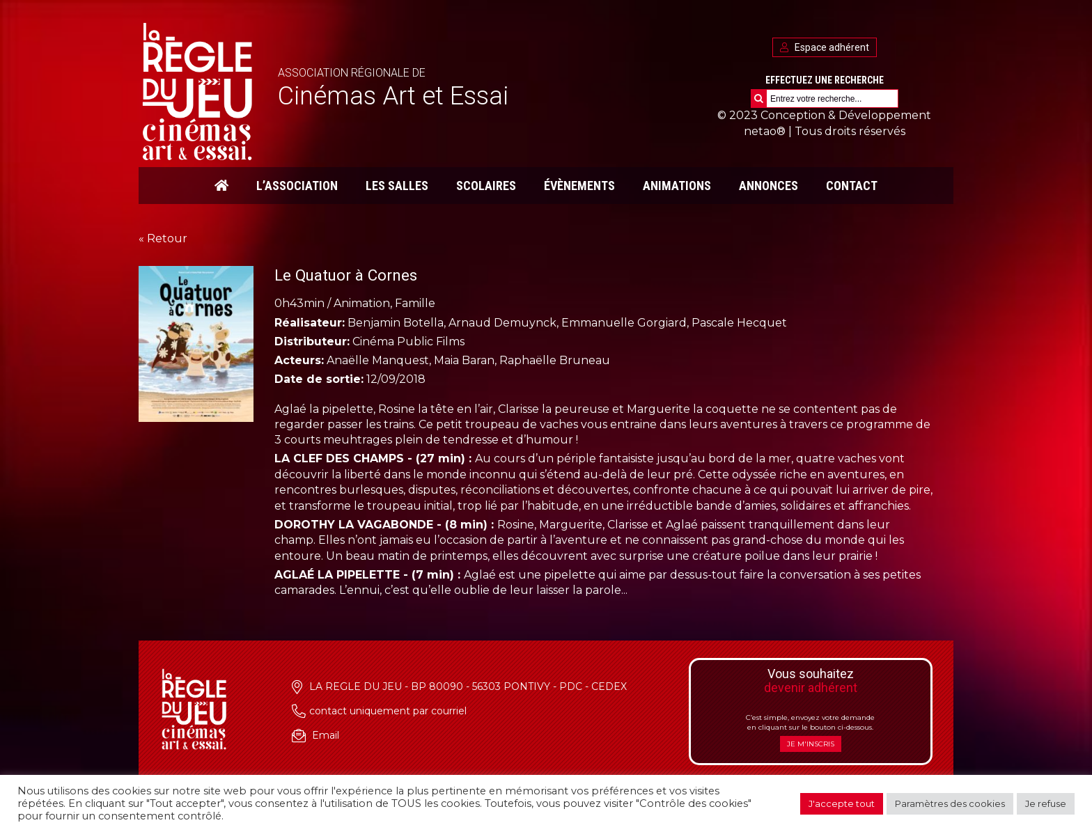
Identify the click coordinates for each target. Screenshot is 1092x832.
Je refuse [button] (1045, 803)
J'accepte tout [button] (842, 803)
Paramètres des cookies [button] (950, 803)
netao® (765, 131)
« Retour (163, 238)
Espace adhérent (824, 47)
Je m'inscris (810, 743)
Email (325, 735)
